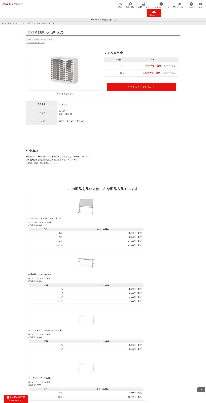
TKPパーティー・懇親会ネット (45, 374)
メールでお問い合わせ (103, 338)
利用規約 (36, 383)
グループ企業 (106, 383)
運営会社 (95, 383)
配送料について (179, 5)
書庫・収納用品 (35, 39)
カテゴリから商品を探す (26, 23)
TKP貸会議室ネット (41, 371)
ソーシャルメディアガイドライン (76, 383)
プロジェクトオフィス (37, 42)
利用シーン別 (143, 5)
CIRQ (53, 371)
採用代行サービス (97, 374)
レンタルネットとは (161, 5)
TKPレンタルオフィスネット (69, 371)
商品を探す (130, 5)
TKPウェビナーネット (126, 371)
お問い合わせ (153, 13)
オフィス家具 (50, 39)
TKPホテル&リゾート (92, 371)
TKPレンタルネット (8, 23)
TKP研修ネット (109, 371)
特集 (120, 5)
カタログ (200, 5)
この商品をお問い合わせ (141, 86)
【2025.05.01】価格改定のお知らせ (103, 20)
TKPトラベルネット (114, 374)
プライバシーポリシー (51, 383)
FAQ (191, 5)
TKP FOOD (65, 374)
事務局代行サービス (79, 374)
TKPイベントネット (145, 371)
